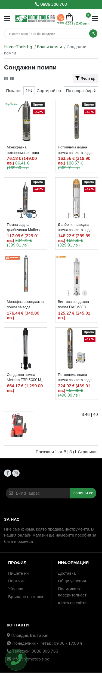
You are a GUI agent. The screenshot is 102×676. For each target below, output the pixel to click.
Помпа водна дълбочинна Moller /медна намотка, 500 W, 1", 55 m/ (23, 227)
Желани (15, 588)
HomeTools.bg (18, 46)
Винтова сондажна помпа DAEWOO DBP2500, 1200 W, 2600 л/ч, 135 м (74, 304)
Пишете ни (18, 573)
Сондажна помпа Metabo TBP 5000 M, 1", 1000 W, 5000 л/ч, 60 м (25, 377)
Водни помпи (49, 46)
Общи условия (72, 580)
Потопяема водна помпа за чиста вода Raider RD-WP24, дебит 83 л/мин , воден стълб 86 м (75, 377)
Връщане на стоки (25, 596)
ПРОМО (60, 23)
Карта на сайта (72, 602)
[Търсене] (47, 34)
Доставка (67, 573)
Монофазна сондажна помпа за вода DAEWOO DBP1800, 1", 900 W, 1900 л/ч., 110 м (25, 304)
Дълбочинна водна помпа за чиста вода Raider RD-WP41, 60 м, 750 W (75, 227)
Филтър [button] (85, 78)
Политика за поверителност (72, 592)
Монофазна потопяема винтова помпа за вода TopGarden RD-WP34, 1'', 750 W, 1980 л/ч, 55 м (23, 150)
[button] (7, 18)
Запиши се (83, 492)
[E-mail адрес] (43, 493)
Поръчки (16, 580)
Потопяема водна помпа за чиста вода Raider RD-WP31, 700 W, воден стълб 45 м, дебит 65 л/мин (75, 150)
